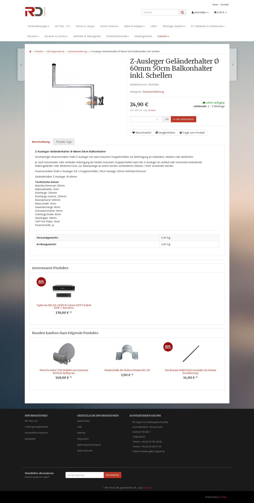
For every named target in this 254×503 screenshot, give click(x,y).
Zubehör (163, 36)
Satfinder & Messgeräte (87, 36)
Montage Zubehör (174, 26)
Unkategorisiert (143, 36)
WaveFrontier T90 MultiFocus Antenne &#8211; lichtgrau (63, 371)
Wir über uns (31, 420)
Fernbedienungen (38, 26)
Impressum (83, 438)
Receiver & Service (56, 36)
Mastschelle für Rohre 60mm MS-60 (127, 370)
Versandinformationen (36, 432)
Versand (152, 110)
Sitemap (81, 432)
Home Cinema (109, 26)
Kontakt (225, 4)
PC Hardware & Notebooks (208, 26)
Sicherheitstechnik (117, 36)
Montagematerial (55, 51)
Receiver (33, 36)
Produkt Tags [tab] (64, 141)
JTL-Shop (222, 497)
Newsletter (30, 438)
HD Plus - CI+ (62, 26)
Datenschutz (83, 420)
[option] (63, 298)
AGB (79, 426)
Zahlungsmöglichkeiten (36, 426)
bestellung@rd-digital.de (152, 451)
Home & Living (85, 26)
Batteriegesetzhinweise (89, 444)
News (215, 4)
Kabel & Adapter (134, 26)
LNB (153, 26)
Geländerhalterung (77, 51)
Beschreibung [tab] (41, 141)
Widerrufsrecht (84, 450)
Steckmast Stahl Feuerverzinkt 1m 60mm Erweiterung (190, 371)
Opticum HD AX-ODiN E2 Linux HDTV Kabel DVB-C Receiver (64, 306)
